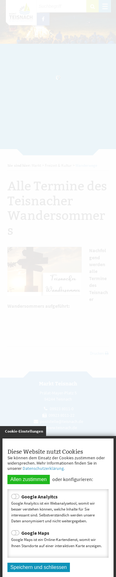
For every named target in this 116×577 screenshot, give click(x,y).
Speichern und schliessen (39, 567)
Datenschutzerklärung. (44, 468)
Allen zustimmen (29, 479)
